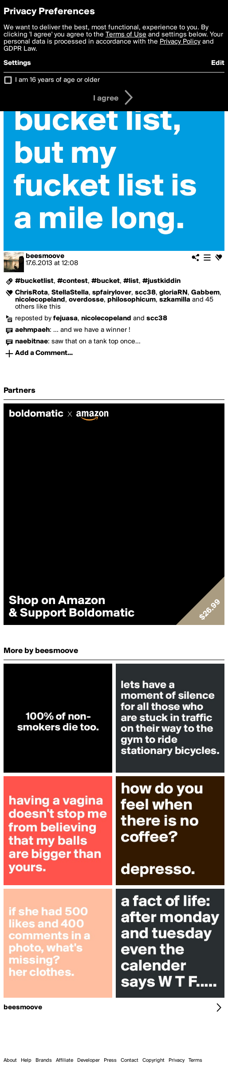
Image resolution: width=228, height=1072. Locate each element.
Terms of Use (126, 34)
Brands (43, 1060)
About (10, 1060)
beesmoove (45, 256)
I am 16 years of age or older (57, 80)
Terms (195, 1060)
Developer (88, 1060)
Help (26, 1060)
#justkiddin (161, 281)
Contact (129, 1060)
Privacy (177, 1060)
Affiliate (64, 1060)
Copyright (153, 1060)
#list (131, 281)
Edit (217, 63)
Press (110, 1060)
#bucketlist (34, 281)
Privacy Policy (180, 41)
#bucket (105, 281)
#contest (72, 281)
